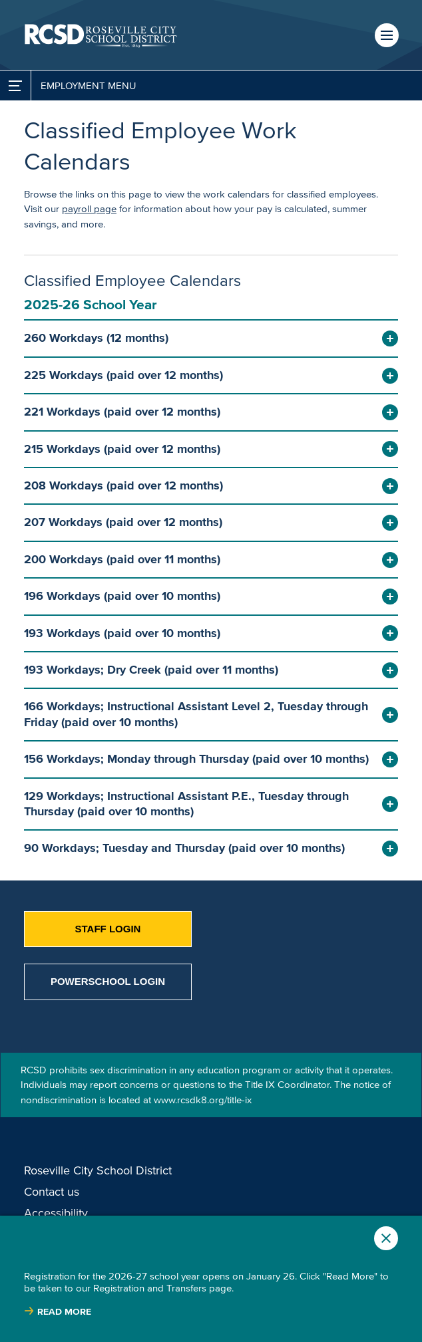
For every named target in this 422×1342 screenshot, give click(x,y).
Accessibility (56, 1213)
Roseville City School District (98, 1170)
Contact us (51, 1191)
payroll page (89, 208)
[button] (211, 338)
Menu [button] (386, 35)
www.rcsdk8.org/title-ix (203, 1099)
